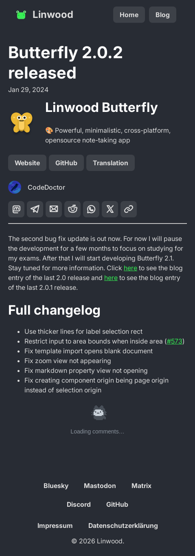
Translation (110, 163)
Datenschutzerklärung (123, 525)
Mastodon (100, 486)
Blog (163, 15)
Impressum (55, 525)
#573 (174, 341)
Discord (79, 504)
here (130, 268)
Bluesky (56, 486)
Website (27, 163)
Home (129, 15)
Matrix (141, 486)
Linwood (44, 14)
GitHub (66, 163)
